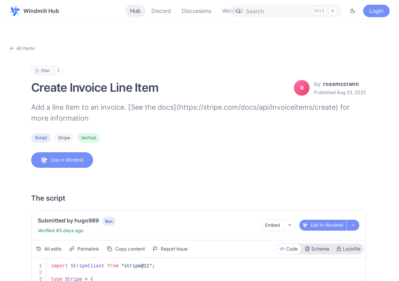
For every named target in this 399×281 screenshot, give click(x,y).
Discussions (196, 10)
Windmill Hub (34, 10)
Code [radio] (288, 249)
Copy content (126, 249)
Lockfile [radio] (348, 249)
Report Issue (170, 249)
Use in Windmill (62, 160)
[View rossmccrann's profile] (301, 88)
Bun (108, 221)
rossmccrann (341, 83)
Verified (88, 137)
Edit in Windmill (322, 225)
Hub (135, 10)
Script (41, 137)
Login (376, 10)
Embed (272, 225)
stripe (64, 137)
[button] (286, 11)
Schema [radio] (317, 249)
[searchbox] (286, 11)
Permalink (84, 249)
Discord (161, 10)
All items (22, 48)
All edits (49, 249)
